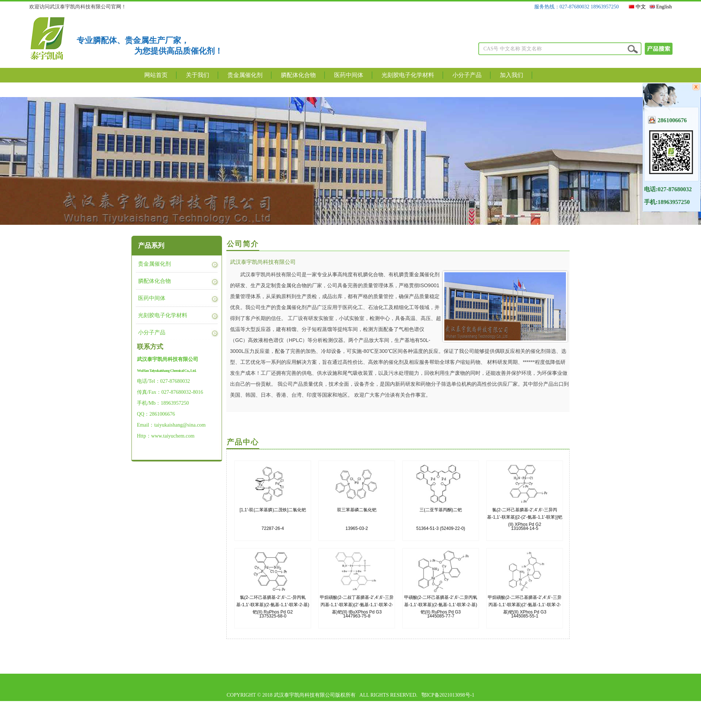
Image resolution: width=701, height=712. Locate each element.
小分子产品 (467, 75)
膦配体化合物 (298, 75)
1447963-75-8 (357, 604)
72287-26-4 (273, 516)
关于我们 (197, 75)
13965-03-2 (357, 516)
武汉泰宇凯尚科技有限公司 (263, 262)
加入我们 (511, 75)
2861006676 (667, 120)
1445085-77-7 (441, 604)
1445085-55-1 (525, 604)
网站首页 (156, 75)
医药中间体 (348, 75)
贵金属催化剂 (245, 75)
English (661, 6)
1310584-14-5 (525, 516)
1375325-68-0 (273, 604)
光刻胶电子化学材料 (408, 75)
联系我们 (156, 89)
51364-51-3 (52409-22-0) (441, 516)
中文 (637, 6)
